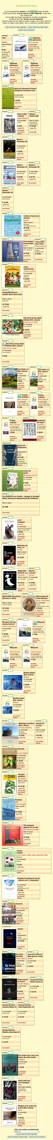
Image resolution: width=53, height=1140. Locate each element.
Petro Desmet (33, 42)
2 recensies (27, 334)
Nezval (31, 575)
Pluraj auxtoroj (40, 246)
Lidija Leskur (31, 855)
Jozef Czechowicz (9, 626)
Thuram (26, 271)
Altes (38, 728)
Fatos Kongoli (20, 804)
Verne (20, 1110)
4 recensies (40, 612)
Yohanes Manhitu (25, 728)
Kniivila (19, 550)
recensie (31, 54)
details (30, 57)
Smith (26, 246)
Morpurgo (27, 475)
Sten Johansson (22, 908)
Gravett (34, 475)
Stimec (30, 958)
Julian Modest (22, 118)
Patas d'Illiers (21, 958)
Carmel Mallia (22, 753)
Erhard (26, 220)
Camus (32, 271)
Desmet (20, 524)
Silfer (20, 1085)
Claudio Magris (23, 984)
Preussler (21, 575)
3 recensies (21, 790)
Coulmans (41, 425)
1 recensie (20, 130)
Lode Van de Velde (31, 322)
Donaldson (28, 829)
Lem (19, 933)
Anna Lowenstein (42, 600)
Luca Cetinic (21, 855)
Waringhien (22, 779)
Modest (20, 373)
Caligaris (21, 1059)
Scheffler (35, 829)
